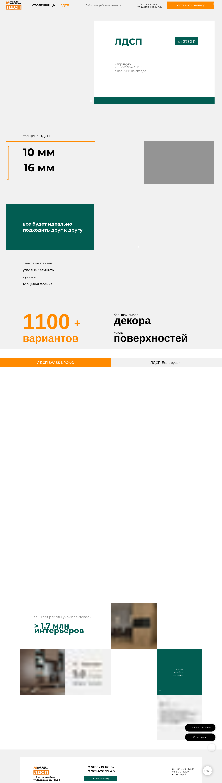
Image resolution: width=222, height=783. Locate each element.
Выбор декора (94, 5)
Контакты (116, 5)
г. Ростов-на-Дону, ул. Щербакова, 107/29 (150, 5)
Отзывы (106, 5)
